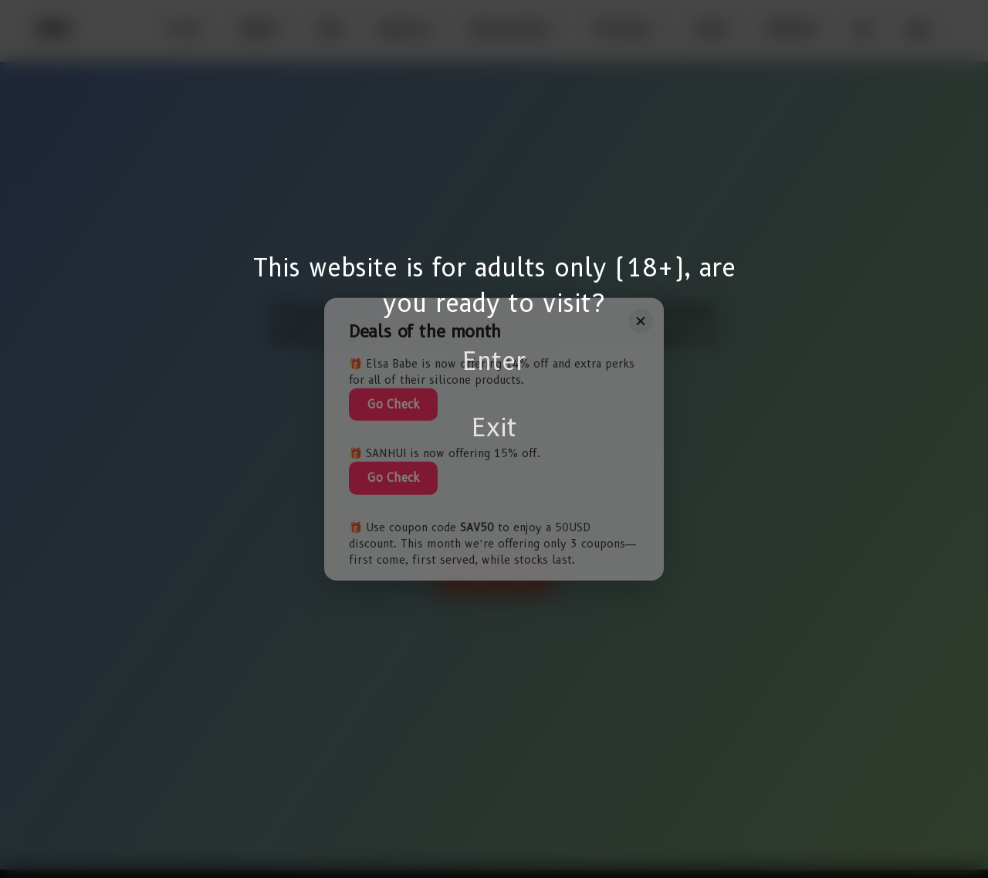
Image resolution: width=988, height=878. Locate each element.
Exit (494, 427)
